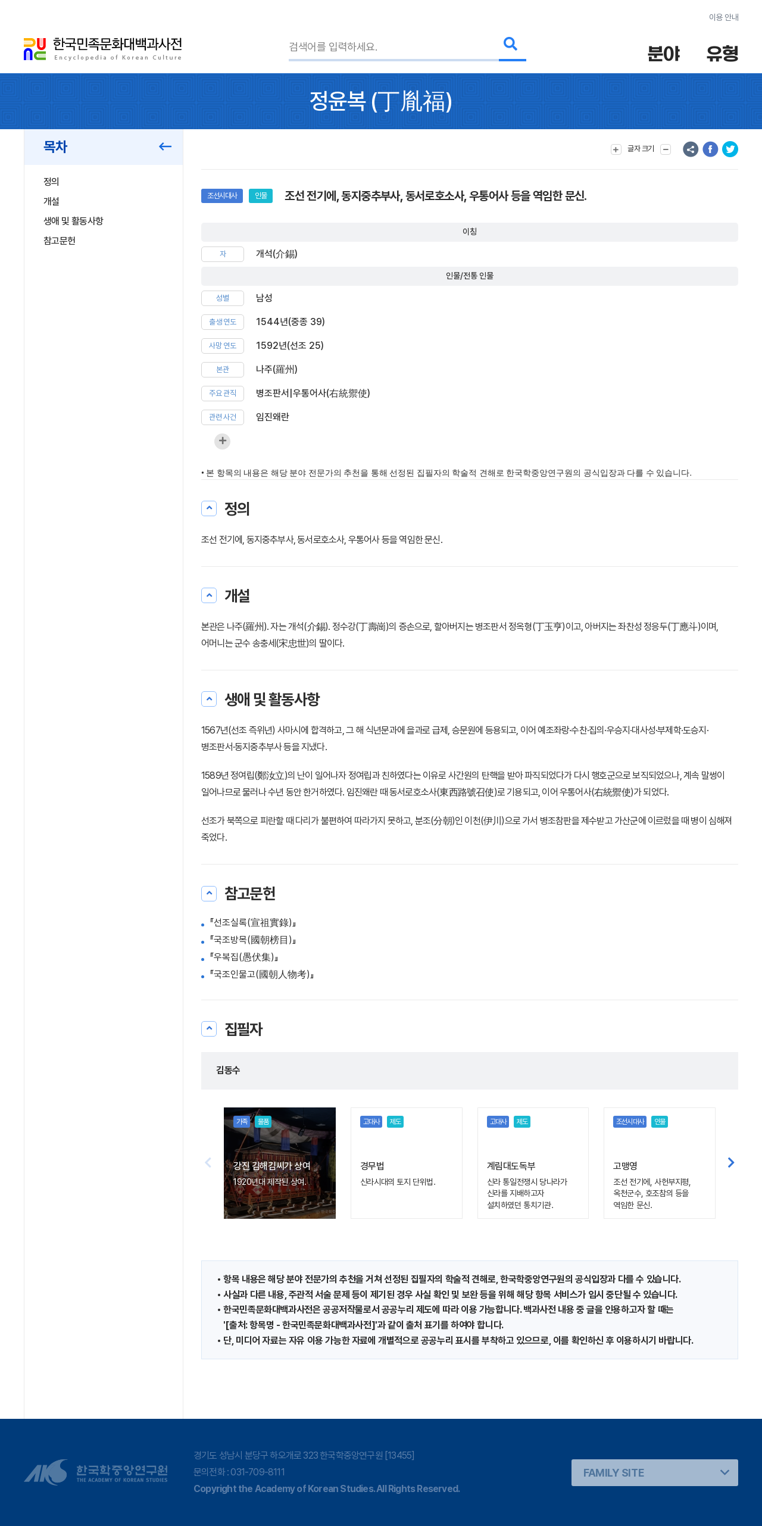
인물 (261, 195)
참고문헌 (59, 240)
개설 (51, 201)
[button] (731, 1163)
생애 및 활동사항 (73, 221)
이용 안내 (723, 17)
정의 (51, 182)
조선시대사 (222, 195)
